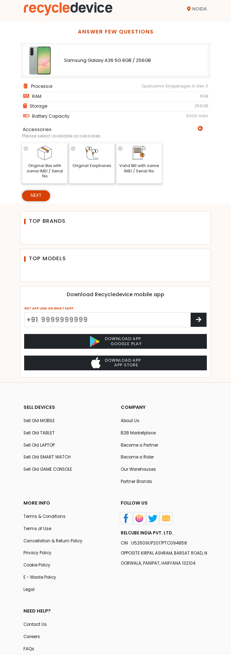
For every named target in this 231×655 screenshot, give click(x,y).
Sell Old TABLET (39, 434)
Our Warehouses (139, 472)
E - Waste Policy (40, 582)
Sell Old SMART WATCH (48, 459)
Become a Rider (138, 459)
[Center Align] (198, 320)
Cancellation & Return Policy (54, 545)
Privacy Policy (38, 557)
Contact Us (35, 630)
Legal (29, 595)
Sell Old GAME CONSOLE (48, 472)
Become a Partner (140, 446)
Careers (32, 643)
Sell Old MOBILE (39, 422)
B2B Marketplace (139, 434)
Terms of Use (37, 532)
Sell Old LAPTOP (39, 446)
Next (36, 196)
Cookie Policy (38, 569)
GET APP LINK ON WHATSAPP (49, 308)
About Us (130, 422)
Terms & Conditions (45, 519)
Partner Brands (137, 484)
